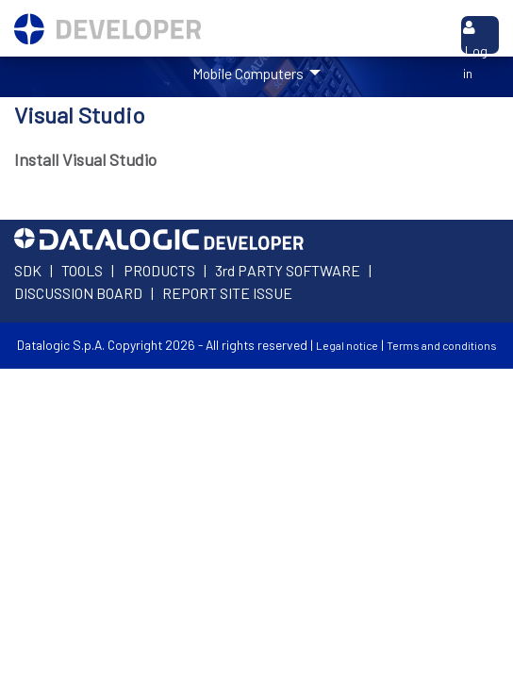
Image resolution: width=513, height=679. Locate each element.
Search (421, 32)
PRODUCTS (159, 270)
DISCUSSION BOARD (78, 293)
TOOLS (82, 270)
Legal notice (347, 345)
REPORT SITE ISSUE (227, 293)
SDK (27, 270)
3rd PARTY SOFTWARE (287, 270)
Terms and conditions (442, 345)
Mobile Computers (249, 73)
